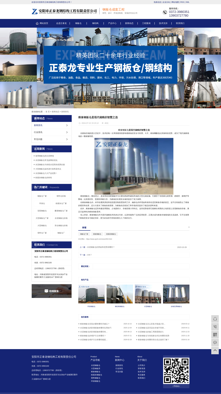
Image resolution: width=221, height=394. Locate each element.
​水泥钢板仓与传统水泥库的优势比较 (50, 164)
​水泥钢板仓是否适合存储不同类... (151, 328)
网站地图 (175, 2)
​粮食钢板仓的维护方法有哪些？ (93, 336)
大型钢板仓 (42, 225)
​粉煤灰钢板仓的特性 (43, 178)
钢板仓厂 (61, 233)
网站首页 (44, 23)
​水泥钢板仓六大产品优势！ (46, 173)
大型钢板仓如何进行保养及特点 (48, 169)
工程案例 (146, 23)
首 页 (48, 112)
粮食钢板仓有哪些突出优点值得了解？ (153, 340)
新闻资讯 (65, 112)
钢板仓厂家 (42, 196)
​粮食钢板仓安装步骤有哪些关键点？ (95, 324)
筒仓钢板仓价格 (61, 225)
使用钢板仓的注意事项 (44, 156)
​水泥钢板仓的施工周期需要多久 (151, 332)
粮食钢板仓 (97, 234)
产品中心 (112, 23)
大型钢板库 (95, 368)
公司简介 (141, 365)
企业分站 (166, 2)
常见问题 (38, 139)
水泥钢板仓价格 (61, 218)
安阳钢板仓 (42, 211)
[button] (107, 103)
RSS (182, 2)
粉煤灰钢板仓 (111, 234)
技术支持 (163, 23)
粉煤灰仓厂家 (61, 203)
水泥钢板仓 (95, 365)
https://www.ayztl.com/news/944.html (99, 239)
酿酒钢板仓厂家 (61, 211)
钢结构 (95, 23)
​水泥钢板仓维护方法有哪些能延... (93, 340)
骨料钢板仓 (95, 378)
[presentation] (3, 68)
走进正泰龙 (61, 23)
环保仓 (42, 203)
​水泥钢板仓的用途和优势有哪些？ (101, 247)
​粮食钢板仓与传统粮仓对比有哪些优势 (153, 336)
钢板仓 (78, 23)
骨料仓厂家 (42, 233)
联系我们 (180, 23)
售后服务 (141, 375)
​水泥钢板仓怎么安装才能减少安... (151, 324)
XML (187, 2)
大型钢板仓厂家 (42, 218)
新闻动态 (129, 23)
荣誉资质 (141, 368)
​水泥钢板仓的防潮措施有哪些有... (93, 332)
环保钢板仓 (95, 381)
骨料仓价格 (61, 196)
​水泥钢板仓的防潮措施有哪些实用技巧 (95, 328)
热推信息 (157, 2)
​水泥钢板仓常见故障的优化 (46, 160)
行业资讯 (38, 132)
